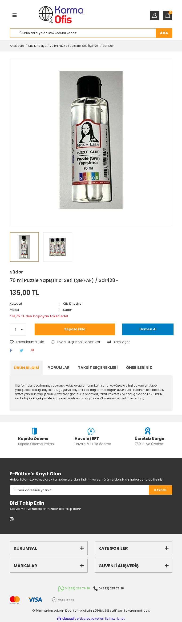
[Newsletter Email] (79, 490)
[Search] (91, 33)
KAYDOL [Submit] (160, 490)
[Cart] (167, 15)
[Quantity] (18, 330)
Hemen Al (147, 329)
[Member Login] (154, 15)
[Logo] (61, 15)
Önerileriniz (139, 367)
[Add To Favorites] (27, 342)
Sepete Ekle (74, 329)
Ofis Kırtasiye (72, 304)
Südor (16, 272)
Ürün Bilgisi (26, 368)
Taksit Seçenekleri (98, 367)
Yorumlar (59, 367)
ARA (164, 33)
